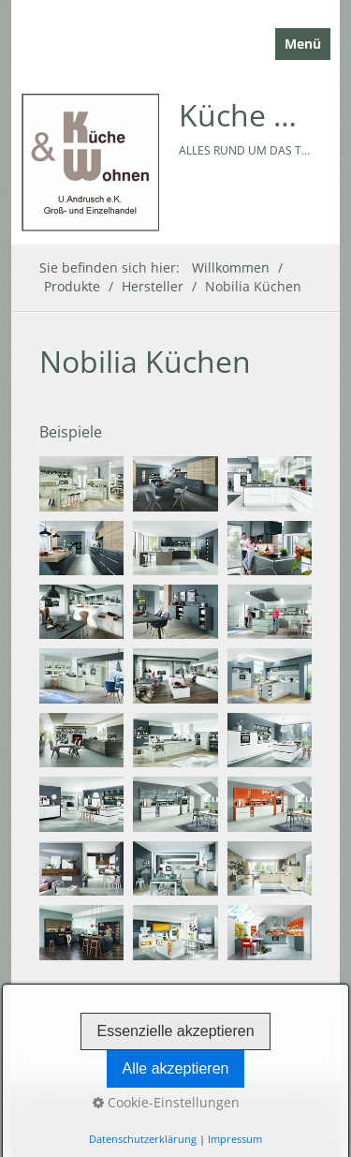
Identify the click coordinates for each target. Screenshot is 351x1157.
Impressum (235, 1139)
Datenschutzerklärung (143, 1139)
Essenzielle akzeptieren (175, 1031)
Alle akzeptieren (176, 1068)
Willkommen (231, 267)
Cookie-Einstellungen (166, 1102)
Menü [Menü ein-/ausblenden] (303, 43)
